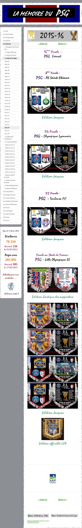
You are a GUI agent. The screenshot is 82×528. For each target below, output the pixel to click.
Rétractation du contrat (33, 522)
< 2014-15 (42, 43)
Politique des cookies (44, 521)
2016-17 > (62, 43)
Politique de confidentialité (33, 521)
